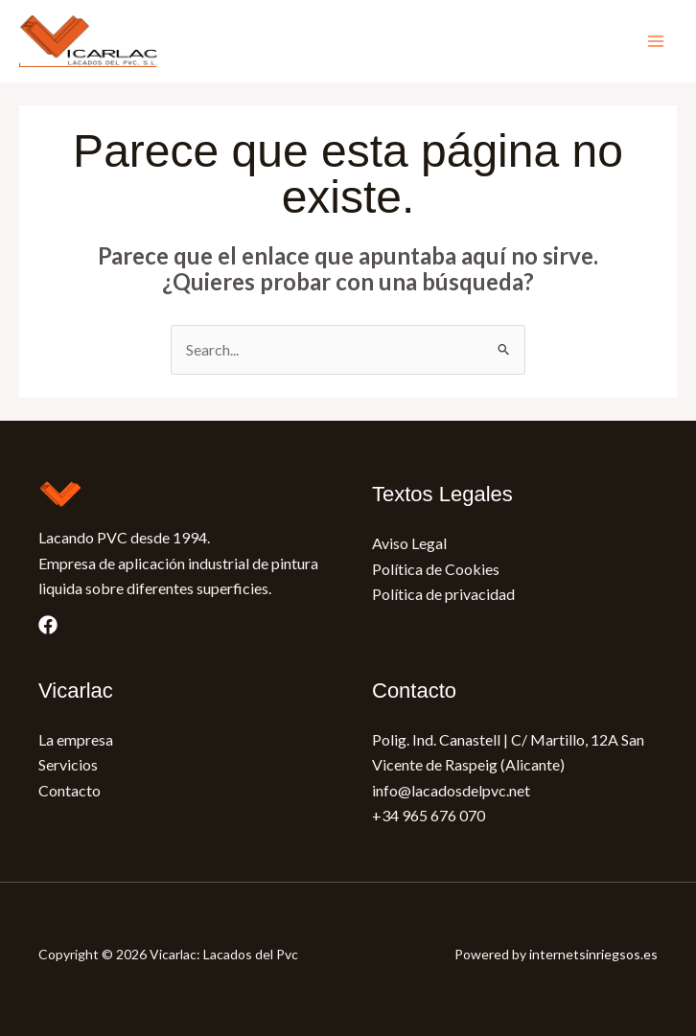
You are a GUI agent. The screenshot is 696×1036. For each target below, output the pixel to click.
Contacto (69, 790)
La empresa (75, 739)
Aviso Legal (409, 543)
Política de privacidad (443, 594)
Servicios (68, 764)
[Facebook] (48, 624)
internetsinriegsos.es (593, 954)
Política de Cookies (435, 569)
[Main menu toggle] (656, 41)
